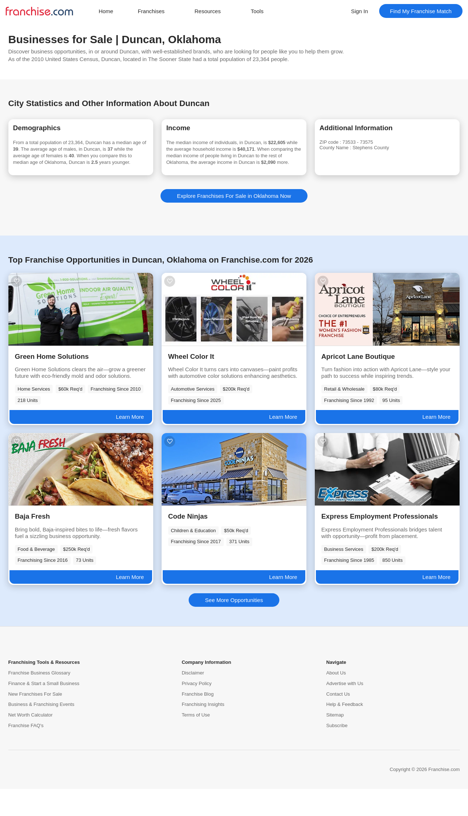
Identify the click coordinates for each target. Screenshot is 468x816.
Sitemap (335, 742)
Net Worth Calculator (30, 742)
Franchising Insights (203, 731)
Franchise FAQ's (26, 752)
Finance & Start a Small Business (44, 710)
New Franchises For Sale (35, 721)
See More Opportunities (234, 627)
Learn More (130, 444)
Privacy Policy (197, 710)
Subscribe (336, 752)
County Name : (347, 152)
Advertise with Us (344, 710)
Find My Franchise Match (421, 11)
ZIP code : (341, 146)
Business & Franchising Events (41, 731)
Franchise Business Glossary (39, 700)
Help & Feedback (344, 731)
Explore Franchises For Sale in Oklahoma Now (234, 223)
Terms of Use (196, 742)
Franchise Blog (198, 721)
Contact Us (338, 721)
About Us (336, 700)
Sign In (359, 11)
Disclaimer (193, 700)
